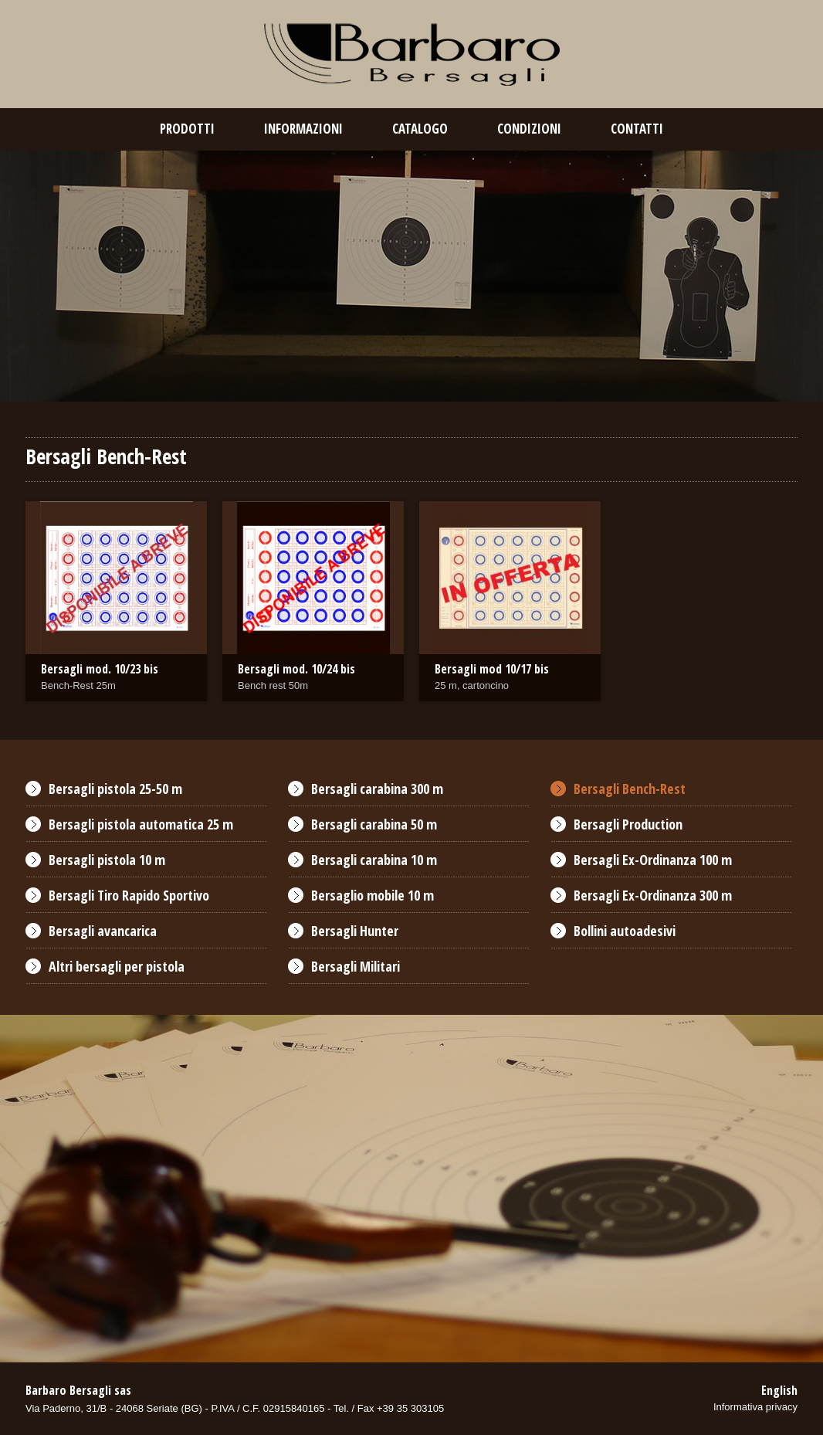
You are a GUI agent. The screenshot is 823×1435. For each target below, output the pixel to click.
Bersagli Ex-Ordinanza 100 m (653, 859)
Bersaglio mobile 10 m (372, 895)
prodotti (187, 128)
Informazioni (303, 128)
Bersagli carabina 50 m (374, 824)
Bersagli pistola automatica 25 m (141, 824)
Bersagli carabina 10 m (374, 859)
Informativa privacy (755, 1407)
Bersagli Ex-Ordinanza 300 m (653, 895)
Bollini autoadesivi (625, 930)
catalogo (420, 128)
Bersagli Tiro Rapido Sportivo (129, 895)
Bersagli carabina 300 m (377, 788)
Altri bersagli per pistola (117, 966)
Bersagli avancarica (103, 930)
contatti (637, 128)
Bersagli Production (628, 824)
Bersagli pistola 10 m (107, 859)
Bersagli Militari (355, 966)
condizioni (529, 128)
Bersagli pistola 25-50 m (115, 788)
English (779, 1390)
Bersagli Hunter (354, 930)
